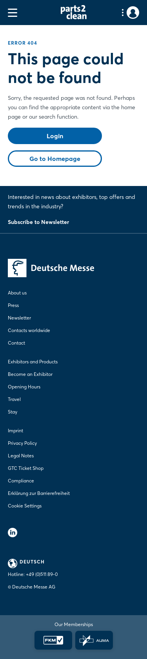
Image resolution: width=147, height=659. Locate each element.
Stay (12, 412)
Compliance (21, 481)
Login (55, 136)
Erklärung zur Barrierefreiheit (39, 493)
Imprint (15, 430)
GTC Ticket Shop (26, 468)
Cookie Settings (25, 506)
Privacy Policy (22, 443)
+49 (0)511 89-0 (42, 574)
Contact (16, 343)
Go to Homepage (54, 158)
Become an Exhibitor (30, 374)
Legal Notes (21, 456)
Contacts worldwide (29, 330)
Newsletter (19, 318)
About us (17, 293)
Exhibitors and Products (33, 362)
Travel (14, 399)
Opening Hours (24, 387)
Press (13, 305)
